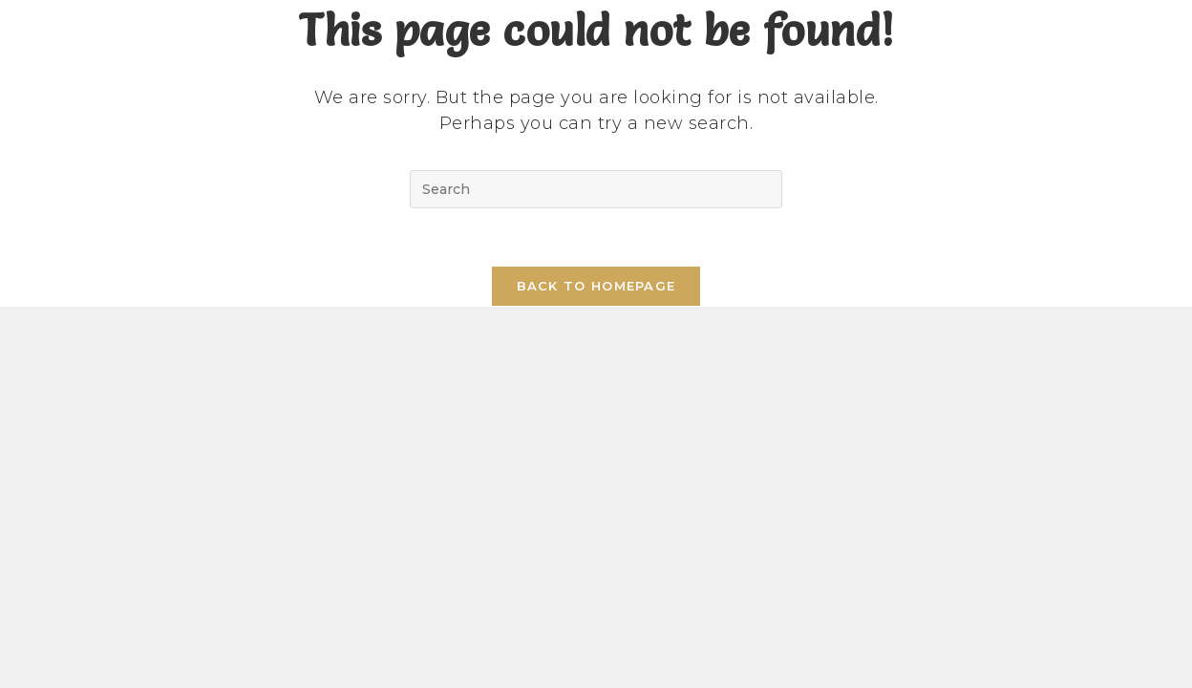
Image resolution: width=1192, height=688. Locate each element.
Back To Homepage (596, 285)
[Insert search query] (596, 189)
